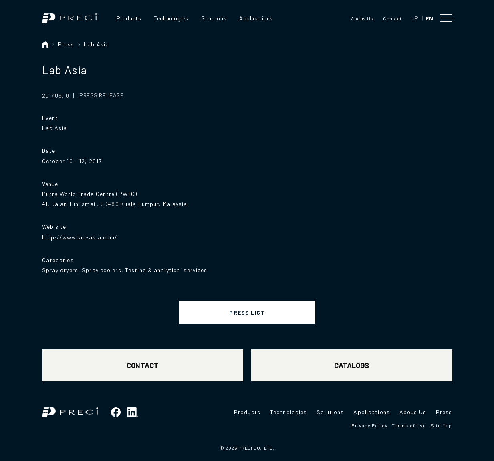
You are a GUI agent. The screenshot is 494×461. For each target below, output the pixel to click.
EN (430, 18)
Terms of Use (409, 425)
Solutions (213, 18)
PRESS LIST (246, 312)
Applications (256, 18)
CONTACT (143, 365)
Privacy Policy (369, 425)
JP (415, 18)
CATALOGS (351, 365)
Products (129, 18)
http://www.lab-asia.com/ (80, 237)
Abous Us (362, 18)
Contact (392, 18)
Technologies (171, 18)
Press (66, 44)
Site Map (441, 425)
